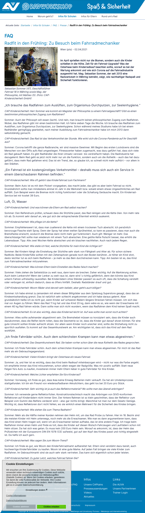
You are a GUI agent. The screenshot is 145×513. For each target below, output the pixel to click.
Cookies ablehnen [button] (21, 507)
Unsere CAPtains (93, 484)
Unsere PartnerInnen (124, 488)
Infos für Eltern (89, 16)
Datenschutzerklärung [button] (16, 500)
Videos (88, 492)
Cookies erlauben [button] (51, 507)
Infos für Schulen (67, 16)
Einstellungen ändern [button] (37, 490)
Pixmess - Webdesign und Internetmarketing (110, 511)
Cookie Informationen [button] (16, 495)
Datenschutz (74, 505)
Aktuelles (89, 496)
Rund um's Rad (109, 16)
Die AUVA (118, 484)
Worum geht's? (45, 16)
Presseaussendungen (95, 488)
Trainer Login (120, 492)
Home (30, 16)
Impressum (90, 505)
